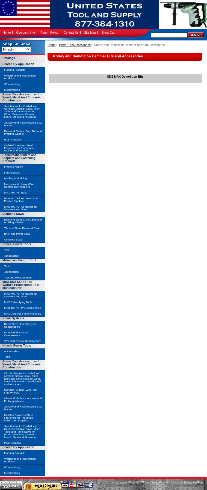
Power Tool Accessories (75, 44)
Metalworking (12, 89)
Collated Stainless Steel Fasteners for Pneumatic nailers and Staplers (19, 417)
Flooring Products (14, 69)
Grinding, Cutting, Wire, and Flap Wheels (20, 391)
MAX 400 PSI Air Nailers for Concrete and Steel (20, 208)
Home (7, 32)
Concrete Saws (13, 239)
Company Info (25, 32)
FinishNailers (12, 172)
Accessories (11, 255)
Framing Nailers (13, 166)
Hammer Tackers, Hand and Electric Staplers (21, 200)
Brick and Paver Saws (17, 233)
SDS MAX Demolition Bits (125, 76)
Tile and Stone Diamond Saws (22, 228)
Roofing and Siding (15, 178)
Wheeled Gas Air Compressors (22, 340)
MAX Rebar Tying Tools (18, 302)
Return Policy (49, 32)
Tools (7, 249)
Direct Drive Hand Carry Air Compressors (20, 325)
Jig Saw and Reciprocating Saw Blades (23, 124)
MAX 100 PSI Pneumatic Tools (22, 307)
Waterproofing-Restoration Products (20, 77)
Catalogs (8, 58)
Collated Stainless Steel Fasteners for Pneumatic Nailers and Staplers (19, 148)
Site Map (90, 32)
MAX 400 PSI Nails (15, 192)
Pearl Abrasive (13, 139)
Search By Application (18, 64)
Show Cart (108, 32)
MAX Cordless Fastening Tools (22, 313)
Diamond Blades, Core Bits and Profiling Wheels (23, 132)
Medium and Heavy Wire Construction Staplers (19, 185)
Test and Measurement (17, 277)
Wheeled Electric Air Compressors (16, 334)
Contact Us (71, 32)
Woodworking (12, 84)
